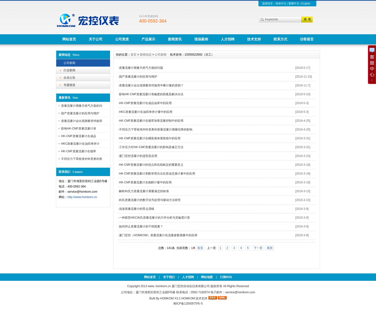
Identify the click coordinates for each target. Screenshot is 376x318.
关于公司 (95, 39)
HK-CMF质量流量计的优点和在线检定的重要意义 (151, 164)
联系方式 (280, 39)
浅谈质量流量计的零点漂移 (136, 209)
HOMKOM (188, 298)
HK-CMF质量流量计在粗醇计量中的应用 (145, 182)
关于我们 (169, 277)
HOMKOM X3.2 (170, 298)
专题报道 (69, 85)
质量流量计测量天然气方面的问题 (141, 68)
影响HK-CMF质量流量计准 (78, 128)
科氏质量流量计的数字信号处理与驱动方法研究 (150, 200)
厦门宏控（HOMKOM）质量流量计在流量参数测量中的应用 (158, 235)
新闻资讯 (175, 39)
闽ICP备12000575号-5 (188, 303)
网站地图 (207, 277)
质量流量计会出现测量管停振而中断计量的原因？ (151, 85)
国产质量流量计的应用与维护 (80, 113)
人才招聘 (227, 39)
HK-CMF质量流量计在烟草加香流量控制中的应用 (151, 120)
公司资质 (122, 39)
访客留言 (307, 39)
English (305, 3)
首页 (133, 54)
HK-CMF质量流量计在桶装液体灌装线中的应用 (149, 138)
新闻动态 (146, 54)
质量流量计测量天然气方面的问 (81, 105)
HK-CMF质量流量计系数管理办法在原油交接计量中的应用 (157, 173)
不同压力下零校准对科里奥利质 (81, 159)
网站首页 (69, 39)
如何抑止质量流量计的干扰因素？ (141, 226)
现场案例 (201, 39)
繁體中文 (293, 3)
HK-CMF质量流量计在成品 (78, 136)
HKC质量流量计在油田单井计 (80, 143)
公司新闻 (69, 63)
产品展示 (148, 39)
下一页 (258, 248)
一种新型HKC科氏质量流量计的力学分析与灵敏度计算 (154, 217)
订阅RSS (226, 277)
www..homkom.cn (159, 286)
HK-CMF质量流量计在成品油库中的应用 (145, 103)
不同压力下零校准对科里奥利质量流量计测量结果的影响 (155, 129)
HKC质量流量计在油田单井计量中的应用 (145, 112)
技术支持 (254, 39)
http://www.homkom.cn (82, 197)
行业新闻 (69, 70)
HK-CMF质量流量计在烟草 (78, 151)
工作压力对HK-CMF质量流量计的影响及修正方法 (151, 147)
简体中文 (281, 3)
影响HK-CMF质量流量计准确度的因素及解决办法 (151, 94)
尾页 (270, 248)
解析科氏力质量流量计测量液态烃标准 (144, 191)
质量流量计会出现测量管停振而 (81, 121)
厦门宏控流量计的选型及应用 (138, 156)
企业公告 (69, 77)
